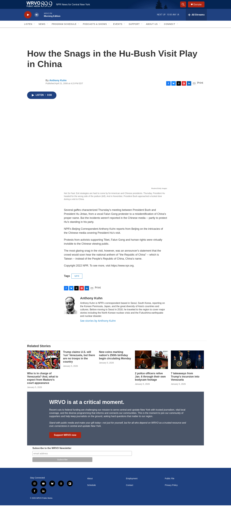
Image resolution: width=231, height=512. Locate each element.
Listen (28, 31)
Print (200, 89)
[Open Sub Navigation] (34, 31)
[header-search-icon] (184, 8)
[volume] (36, 21)
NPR (77, 283)
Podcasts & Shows (95, 31)
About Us (152, 31)
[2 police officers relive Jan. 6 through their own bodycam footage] (151, 366)
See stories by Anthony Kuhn (98, 327)
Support (134, 31)
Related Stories (39, 352)
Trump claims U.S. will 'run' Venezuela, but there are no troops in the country (79, 363)
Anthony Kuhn (58, 87)
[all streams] (196, 21)
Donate (199, 7)
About (90, 485)
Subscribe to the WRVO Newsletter (51, 455)
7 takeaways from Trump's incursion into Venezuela (185, 383)
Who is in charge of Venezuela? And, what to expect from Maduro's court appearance (42, 385)
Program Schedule (64, 31)
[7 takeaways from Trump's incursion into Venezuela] (187, 366)
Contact (129, 492)
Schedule (91, 492)
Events (117, 31)
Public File (169, 485)
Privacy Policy (171, 492)
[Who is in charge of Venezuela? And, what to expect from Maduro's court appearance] (43, 366)
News (42, 31)
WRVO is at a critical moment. (86, 409)
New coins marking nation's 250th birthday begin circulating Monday (115, 362)
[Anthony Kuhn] (70, 312)
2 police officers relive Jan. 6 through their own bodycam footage (150, 383)
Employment (131, 485)
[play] (27, 21)
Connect (169, 31)
